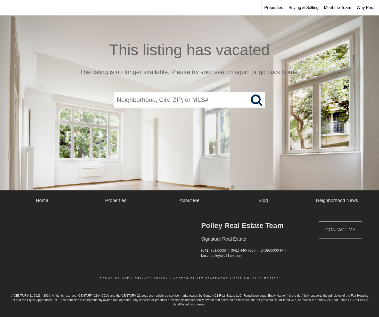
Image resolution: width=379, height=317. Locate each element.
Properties (273, 7)
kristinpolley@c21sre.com (221, 255)
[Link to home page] (6, 7)
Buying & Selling (304, 7)
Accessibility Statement (200, 278)
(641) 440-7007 (243, 250)
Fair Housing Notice (256, 278)
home (290, 71)
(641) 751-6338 (213, 250)
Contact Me (340, 229)
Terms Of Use (115, 278)
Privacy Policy (151, 278)
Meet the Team (337, 7)
